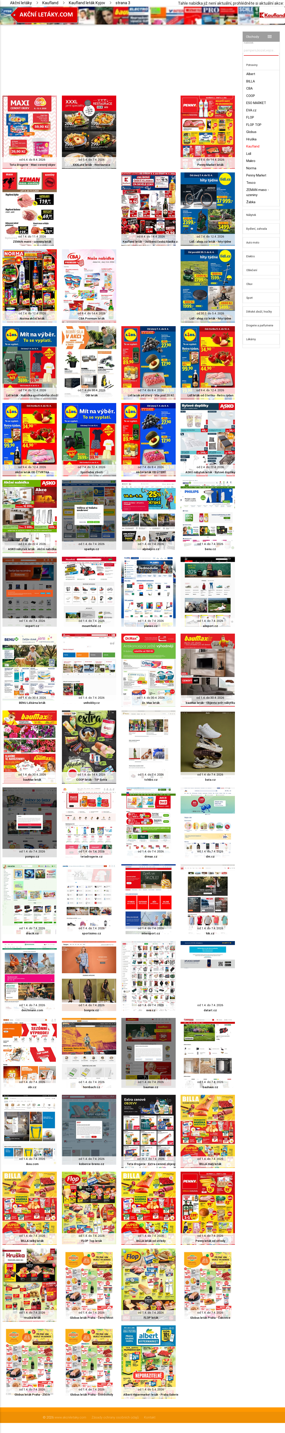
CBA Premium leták (92, 318)
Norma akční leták (32, 318)
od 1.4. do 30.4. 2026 (92, 390)
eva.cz (150, 1010)
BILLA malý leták (210, 1164)
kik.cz (210, 933)
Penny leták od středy (210, 1241)
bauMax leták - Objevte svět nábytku (210, 703)
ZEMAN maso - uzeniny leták (32, 242)
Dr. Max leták (151, 703)
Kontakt (149, 1417)
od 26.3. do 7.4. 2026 (151, 1159)
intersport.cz (151, 933)
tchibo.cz (151, 780)
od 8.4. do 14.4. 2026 (210, 160)
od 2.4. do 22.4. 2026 (210, 467)
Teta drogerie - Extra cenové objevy (151, 1164)
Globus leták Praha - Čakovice (210, 1318)
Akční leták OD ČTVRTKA (32, 472)
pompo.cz (32, 856)
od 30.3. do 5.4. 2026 (210, 313)
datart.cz (210, 1010)
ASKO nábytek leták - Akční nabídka (32, 549)
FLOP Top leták (91, 1241)
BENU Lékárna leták (32, 703)
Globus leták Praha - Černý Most (91, 1318)
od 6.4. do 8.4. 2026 (32, 160)
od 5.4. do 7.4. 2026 (92, 160)
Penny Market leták (210, 165)
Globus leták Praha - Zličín (32, 1394)
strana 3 (123, 2)
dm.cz (210, 856)
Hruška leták (32, 1318)
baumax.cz (150, 1087)
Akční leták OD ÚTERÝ (151, 472)
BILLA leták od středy (150, 1241)
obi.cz (32, 1087)
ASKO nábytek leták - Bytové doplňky (210, 472)
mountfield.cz (91, 626)
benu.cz (210, 549)
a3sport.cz (210, 626)
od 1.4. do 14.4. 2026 (91, 774)
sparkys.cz (91, 549)
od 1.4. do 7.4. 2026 (92, 544)
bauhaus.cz (210, 1087)
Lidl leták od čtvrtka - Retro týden (210, 395)
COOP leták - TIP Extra (91, 780)
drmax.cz (151, 856)
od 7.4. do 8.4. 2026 (151, 390)
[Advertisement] (118, 56)
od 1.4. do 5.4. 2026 (151, 1389)
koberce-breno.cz (91, 1164)
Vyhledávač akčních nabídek (256, 40)
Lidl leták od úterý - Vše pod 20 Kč (151, 395)
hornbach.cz (91, 1087)
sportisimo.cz (91, 933)
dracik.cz (32, 933)
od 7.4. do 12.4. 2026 (210, 236)
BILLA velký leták (32, 1241)
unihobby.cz (91, 703)
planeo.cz (151, 626)
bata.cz (210, 780)
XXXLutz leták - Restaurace (91, 165)
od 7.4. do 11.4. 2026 (32, 236)
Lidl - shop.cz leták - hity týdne (210, 242)
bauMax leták (32, 780)
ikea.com (32, 1164)
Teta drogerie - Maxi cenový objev (32, 165)
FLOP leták (151, 1318)
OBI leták (92, 395)
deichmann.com (32, 1010)
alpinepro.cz (150, 549)
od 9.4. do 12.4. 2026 (210, 390)
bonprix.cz (91, 1010)
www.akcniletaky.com (70, 1417)
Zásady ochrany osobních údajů (115, 1417)
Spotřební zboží (91, 472)
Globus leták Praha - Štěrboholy (91, 1394)
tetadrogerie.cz (91, 856)
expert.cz (32, 626)
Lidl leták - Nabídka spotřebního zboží (32, 395)
